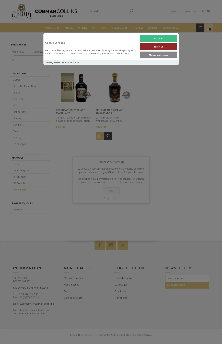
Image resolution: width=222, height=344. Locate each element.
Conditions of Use (70, 62)
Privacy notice (53, 62)
